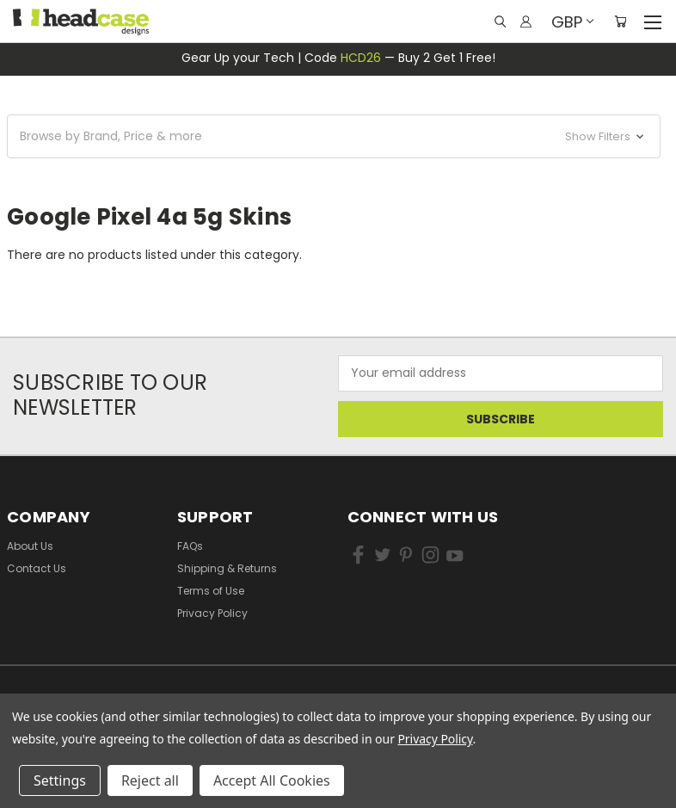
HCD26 (361, 57)
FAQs (190, 546)
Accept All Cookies (271, 780)
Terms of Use (210, 590)
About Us (30, 546)
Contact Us (36, 568)
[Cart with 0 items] (620, 21)
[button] (334, 136)
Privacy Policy (212, 613)
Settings (60, 780)
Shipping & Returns (227, 568)
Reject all (150, 780)
